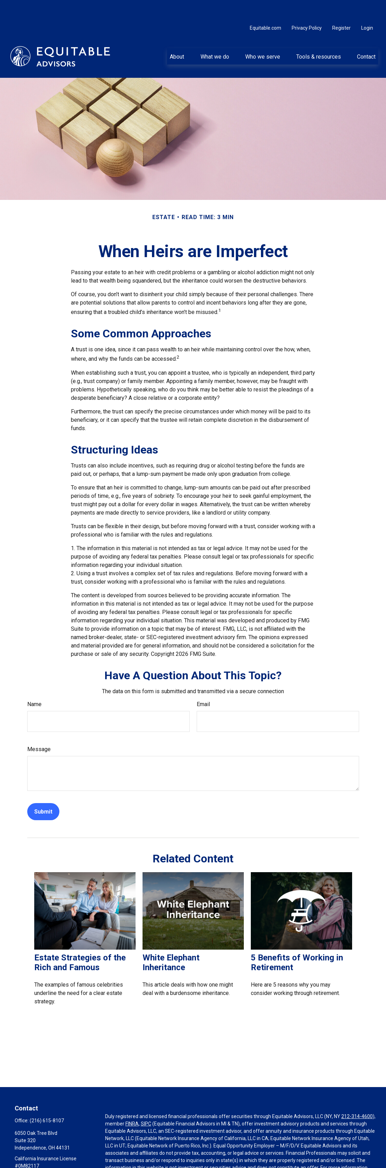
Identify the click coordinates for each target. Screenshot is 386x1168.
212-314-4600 (357, 1095)
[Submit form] (43, 790)
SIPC (146, 1103)
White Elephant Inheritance (171, 941)
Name (34, 683)
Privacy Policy (307, 7)
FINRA (132, 1103)
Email (203, 683)
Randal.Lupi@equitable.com (45, 1157)
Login (367, 7)
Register (341, 7)
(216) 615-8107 (47, 1099)
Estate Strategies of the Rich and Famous (80, 941)
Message (39, 728)
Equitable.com (265, 7)
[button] (177, 35)
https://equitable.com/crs (229, 1154)
